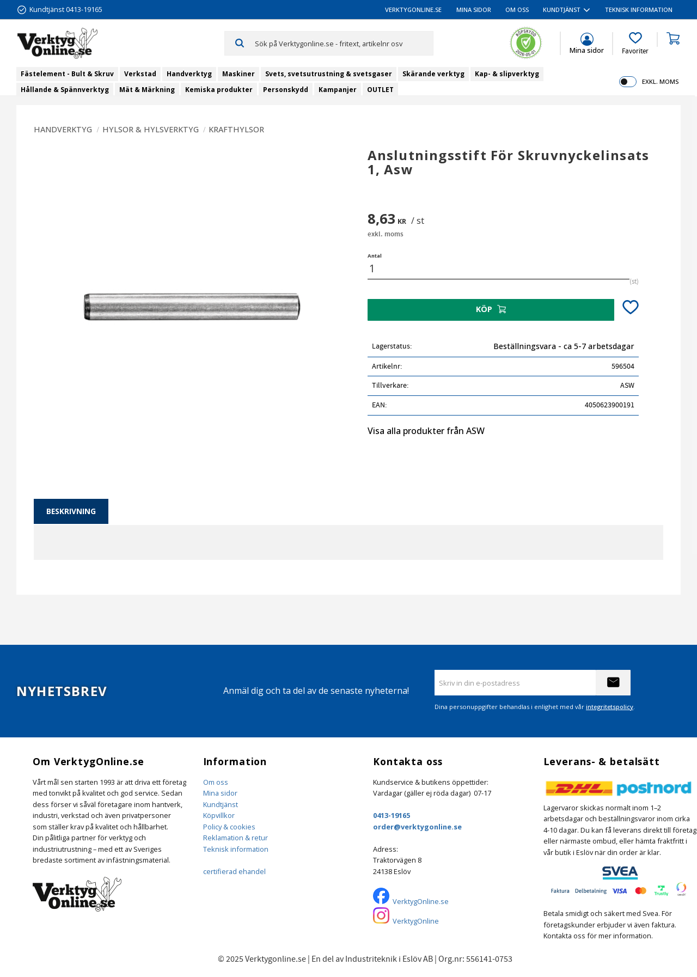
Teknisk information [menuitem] (638, 9)
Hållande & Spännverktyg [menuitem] (65, 89)
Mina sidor (220, 793)
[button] (635, 43)
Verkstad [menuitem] (140, 73)
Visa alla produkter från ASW (426, 431)
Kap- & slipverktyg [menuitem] (507, 73)
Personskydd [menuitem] (285, 89)
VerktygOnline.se (421, 901)
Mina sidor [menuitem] (473, 9)
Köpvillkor (219, 815)
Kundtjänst (220, 804)
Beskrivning (71, 511)
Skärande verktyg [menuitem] (433, 73)
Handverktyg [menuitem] (189, 73)
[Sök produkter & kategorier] (344, 43)
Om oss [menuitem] (517, 9)
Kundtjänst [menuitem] (561, 9)
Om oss (215, 782)
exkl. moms (660, 81)
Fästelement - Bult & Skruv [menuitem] (67, 73)
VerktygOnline (416, 921)
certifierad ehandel (234, 871)
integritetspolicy (609, 707)
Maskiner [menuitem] (238, 73)
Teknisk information (235, 849)
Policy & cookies (229, 827)
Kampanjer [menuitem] (338, 89)
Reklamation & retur (235, 837)
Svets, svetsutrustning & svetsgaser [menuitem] (328, 73)
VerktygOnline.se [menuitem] (413, 9)
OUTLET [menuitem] (380, 89)
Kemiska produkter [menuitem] (219, 89)
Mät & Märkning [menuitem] (147, 89)
